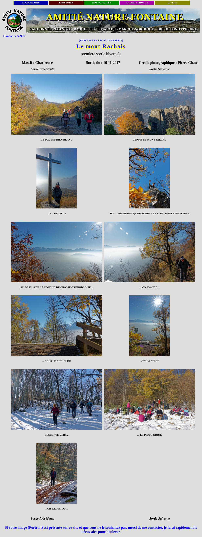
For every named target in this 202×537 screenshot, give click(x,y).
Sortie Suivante (159, 69)
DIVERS (172, 2)
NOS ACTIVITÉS (101, 2)
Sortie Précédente (42, 69)
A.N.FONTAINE (31, 2)
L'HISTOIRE (66, 2)
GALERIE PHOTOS (137, 2)
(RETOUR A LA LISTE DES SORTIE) (101, 40)
